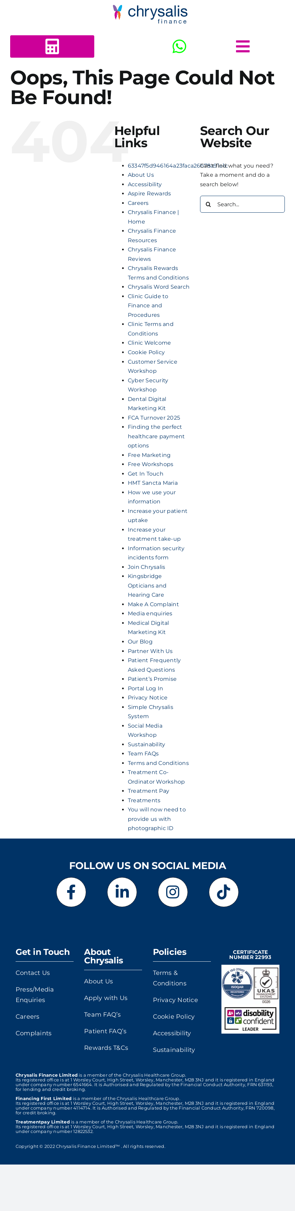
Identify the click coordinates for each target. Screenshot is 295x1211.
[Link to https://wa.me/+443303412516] (179, 46)
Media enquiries (150, 613)
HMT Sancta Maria (153, 483)
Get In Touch (145, 473)
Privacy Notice (148, 697)
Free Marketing (149, 455)
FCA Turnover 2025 (154, 418)
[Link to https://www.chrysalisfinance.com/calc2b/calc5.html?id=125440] (52, 46)
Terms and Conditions (158, 763)
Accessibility (145, 184)
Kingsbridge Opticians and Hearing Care (147, 585)
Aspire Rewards (149, 193)
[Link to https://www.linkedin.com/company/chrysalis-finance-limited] (122, 892)
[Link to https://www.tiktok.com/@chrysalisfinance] (224, 892)
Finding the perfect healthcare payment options (156, 436)
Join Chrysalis (146, 567)
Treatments (144, 800)
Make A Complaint (153, 604)
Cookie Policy (146, 352)
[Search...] (242, 204)
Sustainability (146, 744)
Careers (138, 203)
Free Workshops (150, 464)
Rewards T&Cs (106, 1048)
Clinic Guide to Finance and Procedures (148, 305)
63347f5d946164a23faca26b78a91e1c (178, 165)
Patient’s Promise (152, 679)
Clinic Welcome (149, 343)
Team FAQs (143, 753)
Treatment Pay (148, 791)
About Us (141, 175)
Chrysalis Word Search (159, 287)
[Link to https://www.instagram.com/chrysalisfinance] (173, 892)
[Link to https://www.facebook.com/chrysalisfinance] (71, 892)
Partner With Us (150, 651)
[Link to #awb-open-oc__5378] (243, 46)
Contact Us (33, 973)
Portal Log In (145, 688)
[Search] (208, 204)
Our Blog (140, 641)
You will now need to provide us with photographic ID (157, 818)
